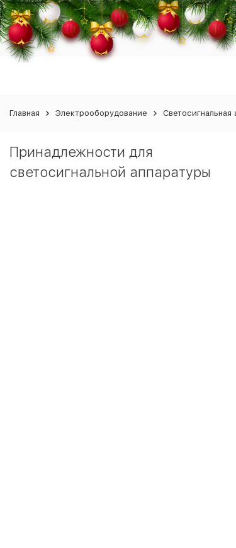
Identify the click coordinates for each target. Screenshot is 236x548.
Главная (24, 113)
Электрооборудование (101, 113)
